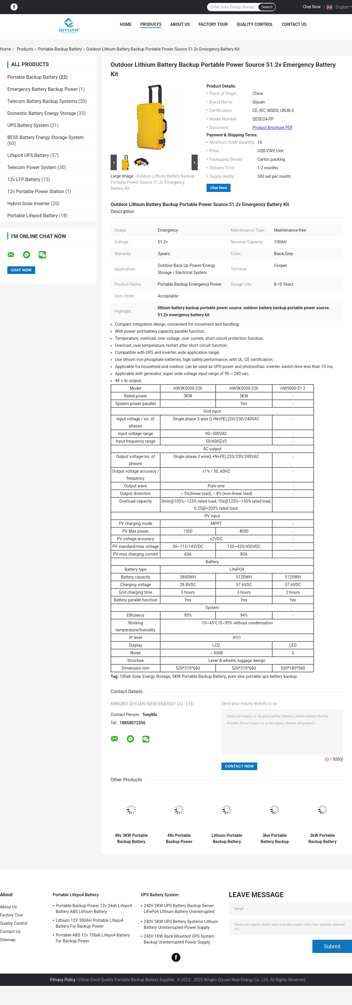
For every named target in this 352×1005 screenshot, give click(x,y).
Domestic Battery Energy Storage (41, 113)
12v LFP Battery (23, 179)
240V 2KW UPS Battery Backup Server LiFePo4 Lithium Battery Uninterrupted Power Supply (179, 909)
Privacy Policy (62, 979)
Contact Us (294, 24)
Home (126, 24)
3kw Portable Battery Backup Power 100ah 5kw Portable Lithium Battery (274, 838)
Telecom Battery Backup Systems (42, 101)
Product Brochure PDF (273, 127)
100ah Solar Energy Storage (145, 676)
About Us (180, 24)
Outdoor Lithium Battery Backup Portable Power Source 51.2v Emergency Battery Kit (152, 182)
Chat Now (312, 6)
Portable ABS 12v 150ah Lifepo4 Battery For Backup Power (93, 938)
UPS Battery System (28, 125)
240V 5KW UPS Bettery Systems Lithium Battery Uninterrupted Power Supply (181, 924)
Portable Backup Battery (60, 49)
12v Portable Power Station (35, 191)
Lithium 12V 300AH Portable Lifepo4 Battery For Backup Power (89, 923)
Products (150, 24)
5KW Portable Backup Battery (199, 676)
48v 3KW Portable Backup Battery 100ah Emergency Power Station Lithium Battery (131, 838)
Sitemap (7, 939)
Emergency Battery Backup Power (42, 89)
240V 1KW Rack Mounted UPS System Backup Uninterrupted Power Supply (179, 939)
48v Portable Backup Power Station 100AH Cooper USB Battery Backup (179, 838)
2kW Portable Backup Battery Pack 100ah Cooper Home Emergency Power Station (322, 838)
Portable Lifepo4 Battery (32, 215)
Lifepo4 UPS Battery (28, 155)
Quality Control (255, 24)
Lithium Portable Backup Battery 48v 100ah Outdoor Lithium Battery (227, 838)
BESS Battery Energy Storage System (45, 137)
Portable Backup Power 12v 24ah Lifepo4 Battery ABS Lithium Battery (94, 908)
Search (267, 7)
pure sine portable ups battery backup (262, 676)
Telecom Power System (31, 167)
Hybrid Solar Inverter (28, 203)
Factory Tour (213, 24)
